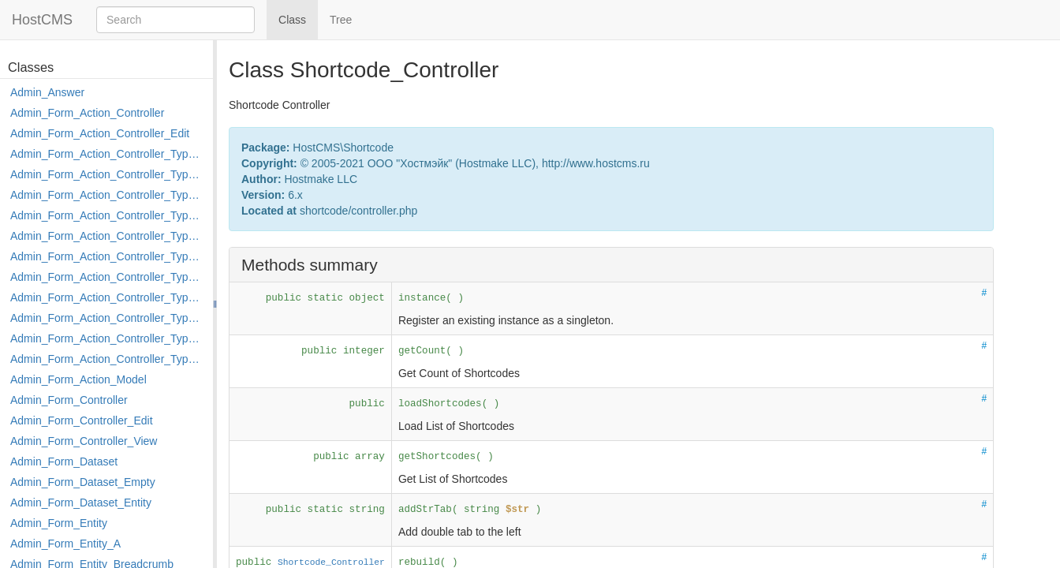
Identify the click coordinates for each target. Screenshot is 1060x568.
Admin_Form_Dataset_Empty (82, 482)
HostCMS (42, 20)
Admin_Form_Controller (69, 400)
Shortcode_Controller (331, 562)
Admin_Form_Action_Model (78, 379)
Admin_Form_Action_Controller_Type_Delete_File (107, 195)
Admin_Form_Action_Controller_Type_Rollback (107, 338)
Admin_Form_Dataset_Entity (80, 502)
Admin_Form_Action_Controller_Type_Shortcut (107, 359)
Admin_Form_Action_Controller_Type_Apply (107, 154)
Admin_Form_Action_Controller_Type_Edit (107, 215)
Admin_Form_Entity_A (65, 543)
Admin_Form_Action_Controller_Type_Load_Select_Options (107, 256)
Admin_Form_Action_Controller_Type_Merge (107, 277)
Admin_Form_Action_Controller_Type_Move (107, 297)
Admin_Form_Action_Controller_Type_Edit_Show (107, 236)
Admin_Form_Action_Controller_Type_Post (107, 318)
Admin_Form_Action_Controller (87, 112)
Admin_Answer (47, 92)
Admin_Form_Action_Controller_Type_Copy (107, 174)
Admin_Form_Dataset (64, 461)
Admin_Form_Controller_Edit (81, 420)
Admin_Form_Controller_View (83, 441)
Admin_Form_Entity (58, 523)
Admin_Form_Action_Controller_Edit (99, 133)
